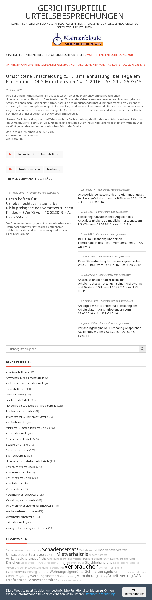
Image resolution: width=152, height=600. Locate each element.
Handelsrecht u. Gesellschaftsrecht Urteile (31, 405)
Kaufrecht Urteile (16, 422)
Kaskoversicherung (122, 558)
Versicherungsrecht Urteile (22, 494)
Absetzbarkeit (133, 562)
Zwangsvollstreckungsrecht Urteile (27, 528)
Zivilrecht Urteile (15, 522)
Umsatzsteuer (17, 554)
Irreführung (16, 579)
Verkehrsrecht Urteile (19, 478)
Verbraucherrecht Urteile (21, 467)
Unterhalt (103, 567)
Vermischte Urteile (17, 483)
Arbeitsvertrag (120, 575)
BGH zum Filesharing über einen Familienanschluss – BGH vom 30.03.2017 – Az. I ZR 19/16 (111, 242)
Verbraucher (81, 566)
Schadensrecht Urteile (19, 439)
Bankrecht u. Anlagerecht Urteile (25, 383)
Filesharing (53, 169)
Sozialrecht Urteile (17, 444)
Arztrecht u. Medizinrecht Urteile (25, 378)
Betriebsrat (38, 554)
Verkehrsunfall (88, 550)
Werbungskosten (43, 576)
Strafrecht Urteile (16, 455)
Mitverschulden (15, 567)
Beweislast (75, 558)
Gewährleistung (33, 550)
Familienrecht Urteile (18, 400)
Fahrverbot (43, 572)
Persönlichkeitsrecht (96, 558)
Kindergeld (119, 562)
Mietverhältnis (72, 554)
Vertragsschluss (52, 562)
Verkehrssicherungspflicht (26, 558)
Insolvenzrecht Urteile (19, 411)
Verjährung (23, 576)
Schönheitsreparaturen (70, 580)
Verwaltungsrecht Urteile (21, 500)
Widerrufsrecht (98, 555)
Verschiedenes (15, 489)
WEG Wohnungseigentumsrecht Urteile (29, 505)
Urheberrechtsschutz (32, 562)
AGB (137, 575)
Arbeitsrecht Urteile (17, 372)
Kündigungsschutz (58, 558)
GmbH (11, 576)
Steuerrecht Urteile (17, 450)
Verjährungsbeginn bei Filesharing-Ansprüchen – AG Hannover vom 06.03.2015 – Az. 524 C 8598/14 (111, 331)
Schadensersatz (60, 549)
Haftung (102, 576)
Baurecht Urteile (15, 389)
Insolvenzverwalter (112, 550)
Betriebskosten (15, 550)
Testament (115, 567)
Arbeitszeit (119, 572)
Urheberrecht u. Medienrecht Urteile (27, 461)
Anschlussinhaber (29, 169)
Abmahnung (87, 575)
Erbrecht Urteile (15, 394)
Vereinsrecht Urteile (18, 472)
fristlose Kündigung (36, 567)
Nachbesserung (66, 576)
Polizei (52, 555)
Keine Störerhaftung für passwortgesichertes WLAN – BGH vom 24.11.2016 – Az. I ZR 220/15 (110, 263)
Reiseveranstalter (42, 579)
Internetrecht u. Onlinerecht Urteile (39, 154)
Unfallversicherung (136, 572)
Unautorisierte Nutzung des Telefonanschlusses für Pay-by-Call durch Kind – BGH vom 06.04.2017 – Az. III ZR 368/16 (112, 198)
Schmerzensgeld (99, 571)
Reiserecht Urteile (16, 433)
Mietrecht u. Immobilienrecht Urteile (27, 428)
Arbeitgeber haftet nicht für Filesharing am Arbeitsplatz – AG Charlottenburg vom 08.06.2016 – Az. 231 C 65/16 (107, 309)
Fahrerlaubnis (56, 567)
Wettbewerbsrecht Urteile (21, 511)
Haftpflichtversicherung (21, 572)
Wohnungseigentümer (67, 571)
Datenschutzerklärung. (100, 594)
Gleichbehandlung (99, 562)
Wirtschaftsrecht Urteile (20, 517)
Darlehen (13, 562)
